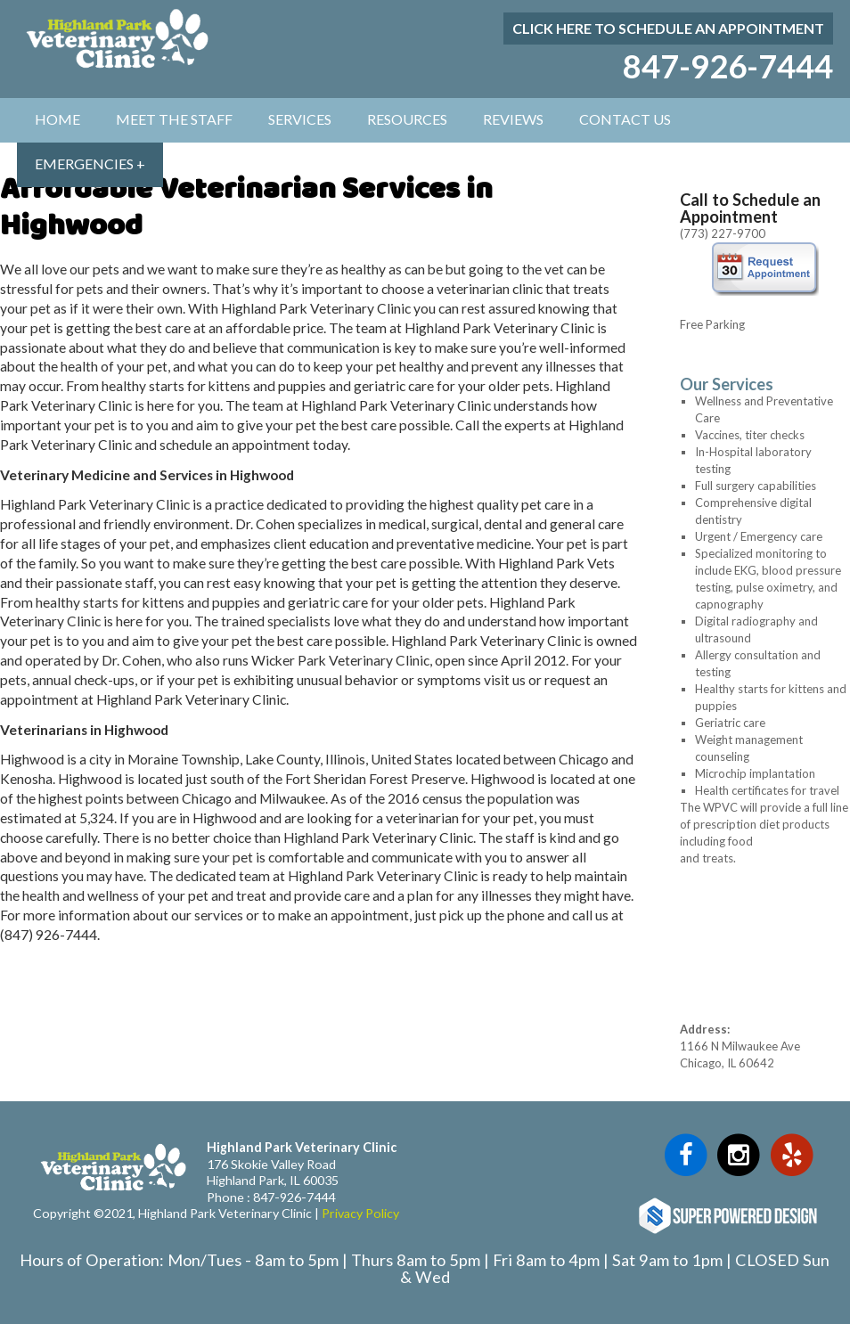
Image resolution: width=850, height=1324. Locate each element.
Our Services (726, 384)
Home (57, 118)
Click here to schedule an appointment (668, 28)
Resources (407, 118)
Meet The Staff (174, 118)
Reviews (513, 118)
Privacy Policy (360, 1213)
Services (299, 118)
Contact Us (625, 118)
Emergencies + (90, 163)
